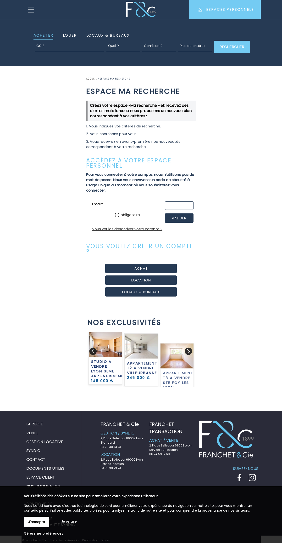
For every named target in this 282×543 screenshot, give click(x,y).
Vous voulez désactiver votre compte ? (127, 228)
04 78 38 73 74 (110, 468)
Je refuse (69, 521)
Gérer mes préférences (43, 533)
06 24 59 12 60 (159, 454)
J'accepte (36, 522)
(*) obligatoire (127, 214)
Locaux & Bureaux (108, 35)
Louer (70, 35)
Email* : (98, 203)
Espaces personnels (230, 9)
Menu (31, 9)
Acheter (43, 35)
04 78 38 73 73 (110, 447)
